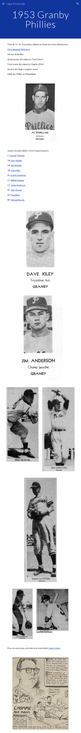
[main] (40, 19)
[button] (3, 3)
